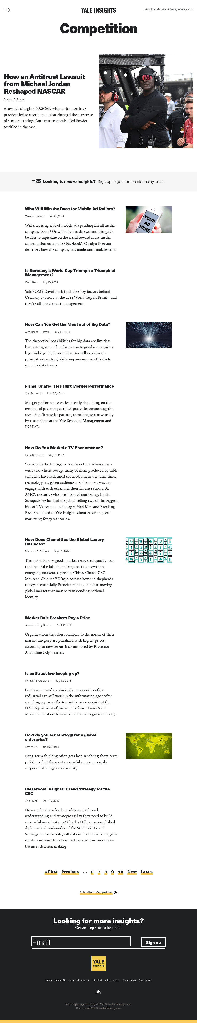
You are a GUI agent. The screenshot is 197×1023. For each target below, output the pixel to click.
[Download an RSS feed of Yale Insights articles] (98, 991)
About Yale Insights (79, 979)
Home (48, 979)
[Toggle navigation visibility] (7, 10)
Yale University (112, 979)
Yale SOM (97, 979)
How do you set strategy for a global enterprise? (60, 737)
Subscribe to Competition (96, 892)
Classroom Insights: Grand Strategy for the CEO (67, 791)
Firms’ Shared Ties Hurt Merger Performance (69, 386)
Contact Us (60, 979)
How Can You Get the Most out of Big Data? (67, 324)
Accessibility (145, 979)
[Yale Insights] (98, 10)
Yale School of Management (177, 9)
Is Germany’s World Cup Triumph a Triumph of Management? (70, 272)
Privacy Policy (129, 979)
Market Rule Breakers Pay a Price (57, 618)
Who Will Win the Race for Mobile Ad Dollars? (70, 209)
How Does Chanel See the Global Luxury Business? (64, 541)
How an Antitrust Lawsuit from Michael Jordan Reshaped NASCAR (44, 83)
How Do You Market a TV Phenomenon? (64, 447)
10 (120, 872)
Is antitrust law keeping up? (52, 673)
